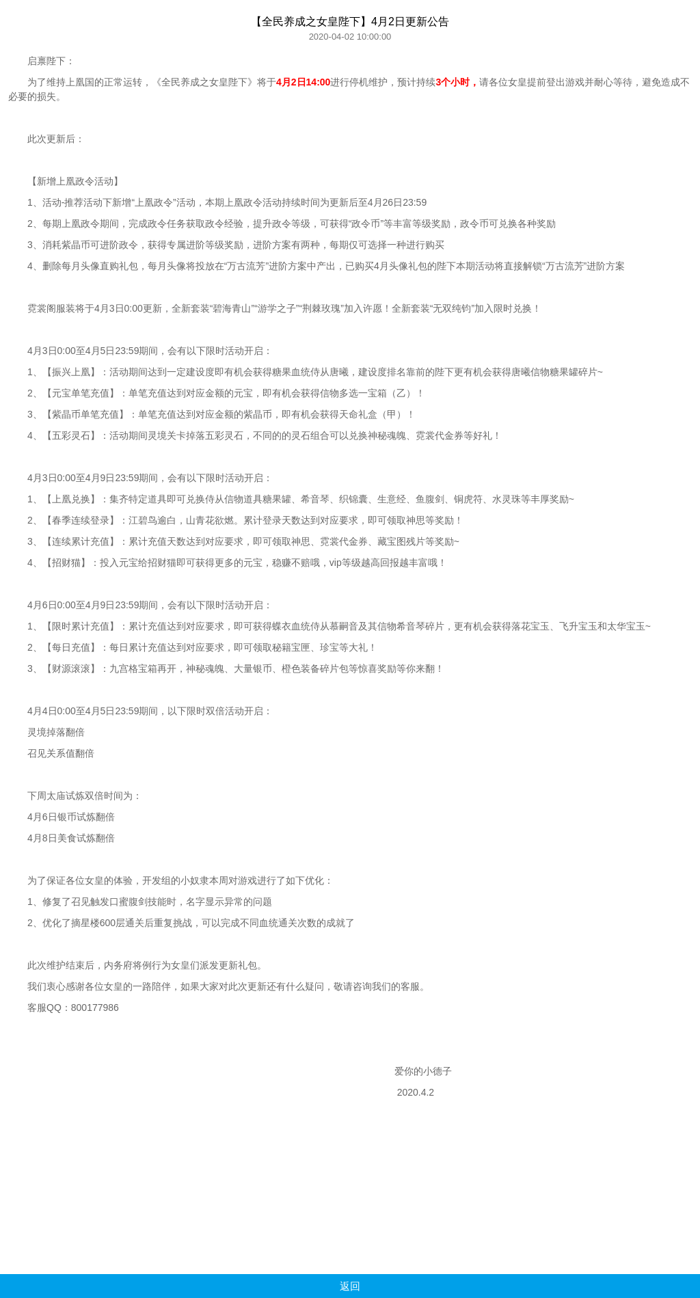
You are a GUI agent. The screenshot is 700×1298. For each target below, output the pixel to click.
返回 (350, 1286)
